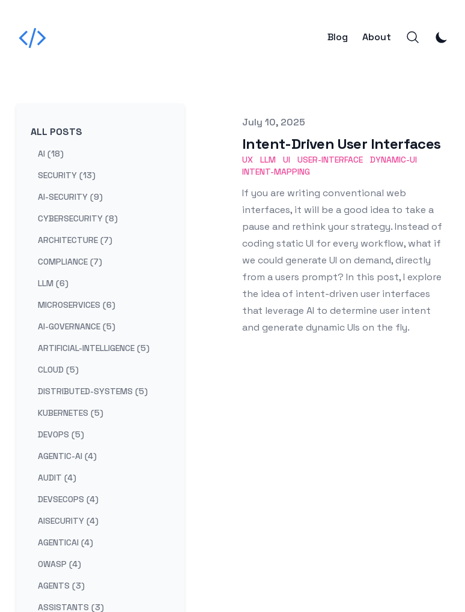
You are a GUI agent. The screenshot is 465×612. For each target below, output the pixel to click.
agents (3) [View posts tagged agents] (61, 585)
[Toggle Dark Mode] (441, 37)
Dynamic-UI (393, 159)
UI (286, 159)
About (376, 37)
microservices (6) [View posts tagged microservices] (76, 304)
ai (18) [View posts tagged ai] (51, 153)
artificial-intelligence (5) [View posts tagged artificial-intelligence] (94, 348)
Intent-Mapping (276, 171)
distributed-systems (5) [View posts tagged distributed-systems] (93, 391)
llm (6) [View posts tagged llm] (53, 283)
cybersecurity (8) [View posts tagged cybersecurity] (78, 218)
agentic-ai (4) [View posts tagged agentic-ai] (67, 456)
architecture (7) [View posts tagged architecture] (75, 240)
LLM (268, 159)
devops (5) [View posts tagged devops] (61, 434)
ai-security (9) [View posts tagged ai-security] (70, 196)
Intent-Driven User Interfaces (341, 143)
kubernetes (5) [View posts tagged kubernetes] (70, 412)
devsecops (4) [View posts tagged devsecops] (68, 499)
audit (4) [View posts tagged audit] (57, 477)
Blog (337, 37)
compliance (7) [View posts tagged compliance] (70, 261)
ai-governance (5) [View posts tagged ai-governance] (76, 326)
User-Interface (330, 159)
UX (247, 159)
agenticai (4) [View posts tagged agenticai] (65, 542)
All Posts (56, 131)
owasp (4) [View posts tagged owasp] (59, 564)
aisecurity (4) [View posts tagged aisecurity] (68, 520)
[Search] (413, 37)
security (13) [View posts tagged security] (67, 175)
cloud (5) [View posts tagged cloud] (58, 369)
